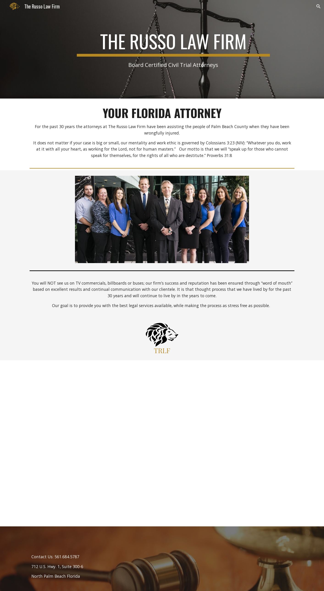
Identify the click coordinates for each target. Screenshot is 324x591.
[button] (318, 6)
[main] (173, 49)
